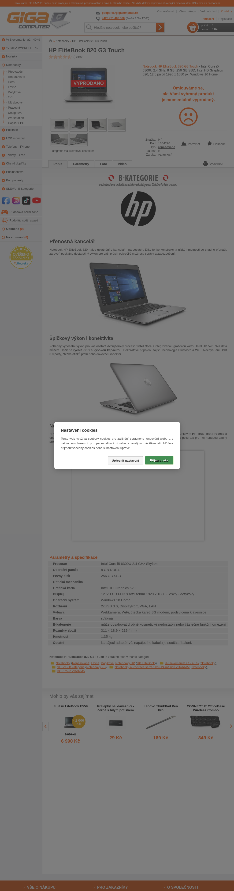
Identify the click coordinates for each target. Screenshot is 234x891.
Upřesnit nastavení (125, 460)
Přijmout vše (159, 460)
